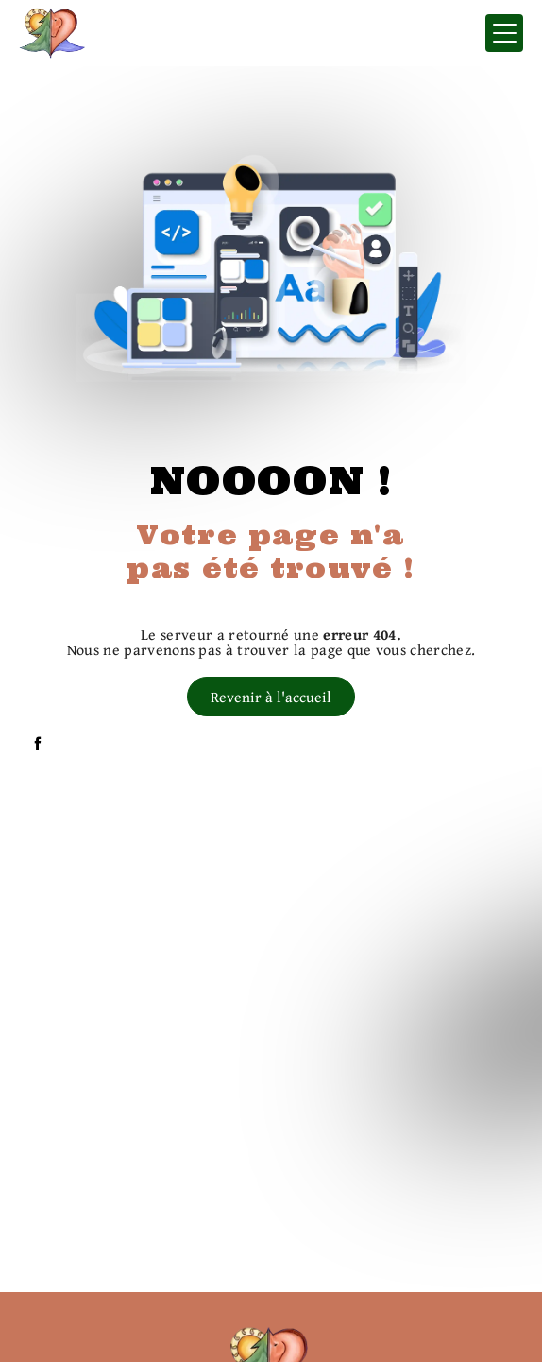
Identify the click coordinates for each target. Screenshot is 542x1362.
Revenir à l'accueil (271, 696)
